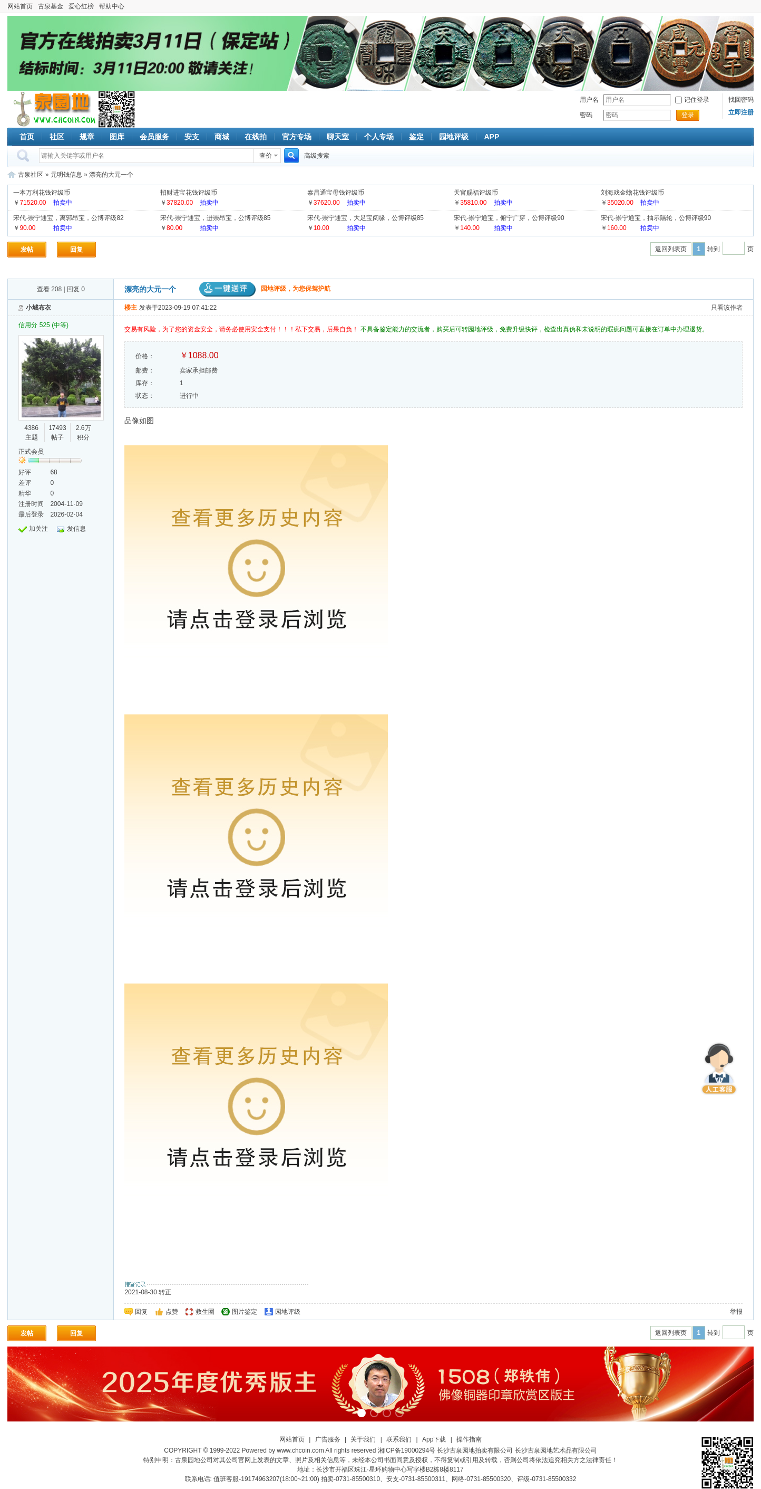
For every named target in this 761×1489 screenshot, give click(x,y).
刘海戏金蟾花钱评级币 (632, 192)
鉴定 (416, 136)
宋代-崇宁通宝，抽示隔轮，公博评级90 (656, 218)
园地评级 (454, 136)
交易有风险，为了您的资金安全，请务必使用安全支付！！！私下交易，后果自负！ (242, 329)
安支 (191, 136)
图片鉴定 (244, 1311)
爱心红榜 (81, 6)
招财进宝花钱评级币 (188, 192)
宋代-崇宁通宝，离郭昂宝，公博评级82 (68, 218)
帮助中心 (111, 6)
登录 (687, 115)
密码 (586, 115)
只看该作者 (727, 307)
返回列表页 (671, 249)
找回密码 (741, 99)
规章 (87, 136)
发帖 (27, 249)
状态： (144, 395)
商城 (221, 136)
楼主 (130, 307)
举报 (736, 1311)
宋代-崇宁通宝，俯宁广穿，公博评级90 (509, 218)
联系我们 (399, 1439)
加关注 (38, 528)
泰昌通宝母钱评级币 (335, 192)
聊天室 (338, 136)
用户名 (589, 99)
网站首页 (20, 6)
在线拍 (256, 136)
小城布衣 (38, 307)
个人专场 (379, 136)
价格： (144, 356)
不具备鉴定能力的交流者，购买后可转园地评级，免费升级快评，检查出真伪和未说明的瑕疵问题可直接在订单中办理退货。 (534, 329)
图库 (117, 136)
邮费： (144, 370)
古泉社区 (52, 109)
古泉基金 (50, 6)
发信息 (76, 528)
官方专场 (296, 136)
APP (491, 136)
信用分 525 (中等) (43, 325)
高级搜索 (316, 155)
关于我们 (363, 1439)
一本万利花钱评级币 (41, 192)
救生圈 (205, 1311)
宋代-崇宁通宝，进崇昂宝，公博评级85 (215, 218)
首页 (26, 136)
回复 (76, 249)
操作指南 (469, 1439)
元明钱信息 (66, 174)
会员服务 (154, 136)
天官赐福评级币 (476, 192)
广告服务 (327, 1439)
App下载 (434, 1439)
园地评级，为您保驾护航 (264, 288)
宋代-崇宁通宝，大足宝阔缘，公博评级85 (365, 218)
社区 (57, 136)
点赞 (171, 1311)
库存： (144, 383)
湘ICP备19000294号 (406, 1450)
